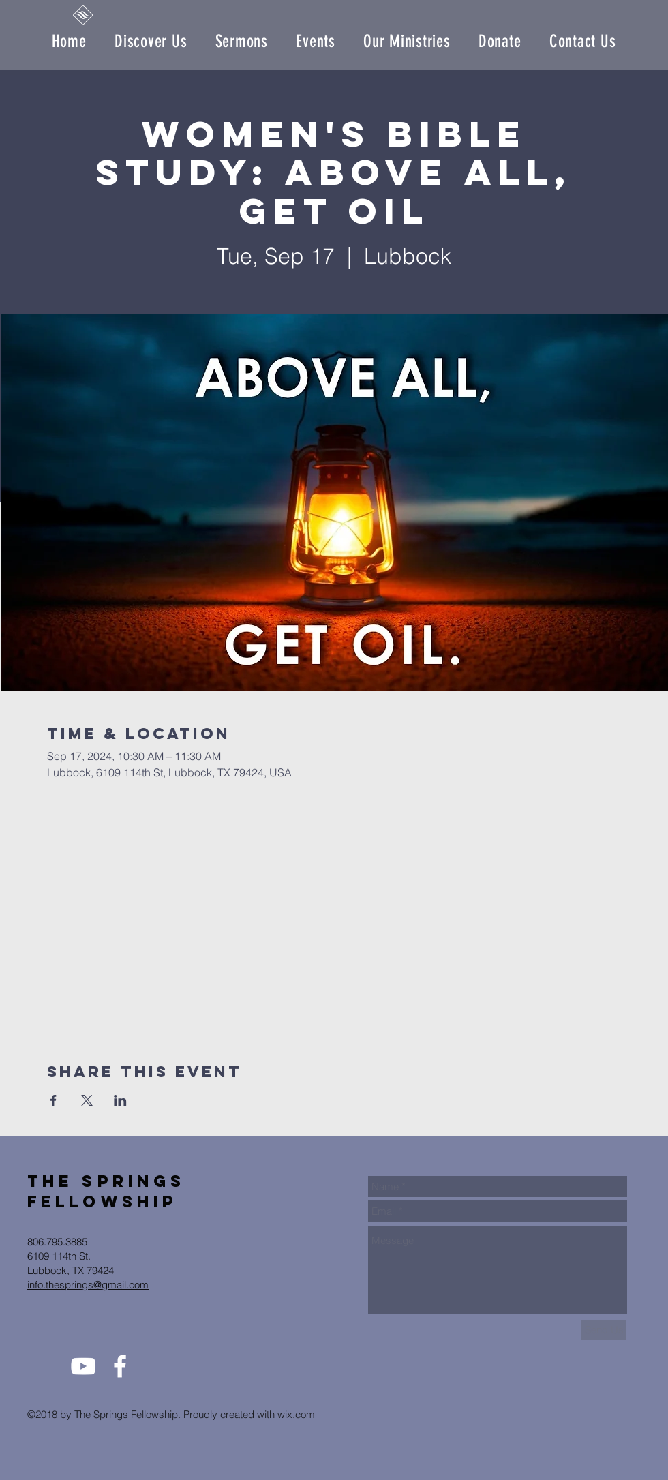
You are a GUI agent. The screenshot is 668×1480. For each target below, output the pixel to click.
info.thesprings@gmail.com (88, 1284)
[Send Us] (603, 1330)
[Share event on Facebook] (53, 1100)
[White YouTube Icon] (83, 1366)
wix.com (296, 1414)
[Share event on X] (86, 1100)
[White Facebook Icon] (120, 1366)
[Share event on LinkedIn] (120, 1100)
